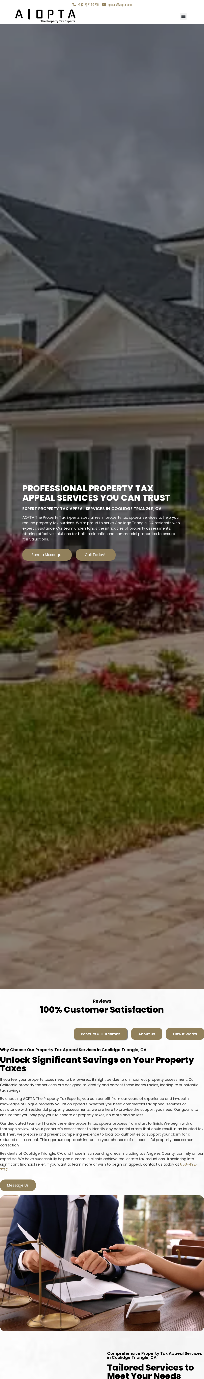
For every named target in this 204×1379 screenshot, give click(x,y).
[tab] (100, 1034)
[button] (183, 16)
